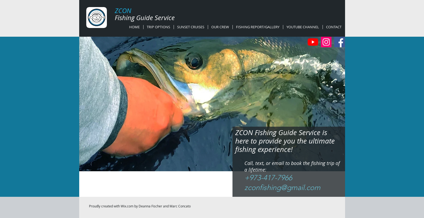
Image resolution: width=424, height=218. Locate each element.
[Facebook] (339, 42)
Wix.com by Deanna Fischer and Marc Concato (156, 206)
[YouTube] (313, 42)
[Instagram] (326, 42)
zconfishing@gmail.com (282, 187)
